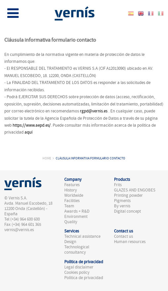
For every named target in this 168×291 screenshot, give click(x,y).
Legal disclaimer (78, 267)
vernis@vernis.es (19, 229)
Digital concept (127, 211)
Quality (70, 222)
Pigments (122, 200)
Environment (75, 216)
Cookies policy (76, 272)
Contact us (123, 236)
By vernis (122, 206)
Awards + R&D (76, 211)
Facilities (72, 200)
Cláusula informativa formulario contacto (90, 158)
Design (70, 241)
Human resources (129, 241)
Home (46, 158)
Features (72, 184)
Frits (118, 184)
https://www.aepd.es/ (32, 125)
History (70, 190)
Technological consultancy (76, 249)
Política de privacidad (83, 277)
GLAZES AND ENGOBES (134, 190)
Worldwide (73, 195)
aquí (28, 132)
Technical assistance (82, 236)
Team (69, 206)
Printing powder (128, 195)
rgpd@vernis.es (93, 111)
